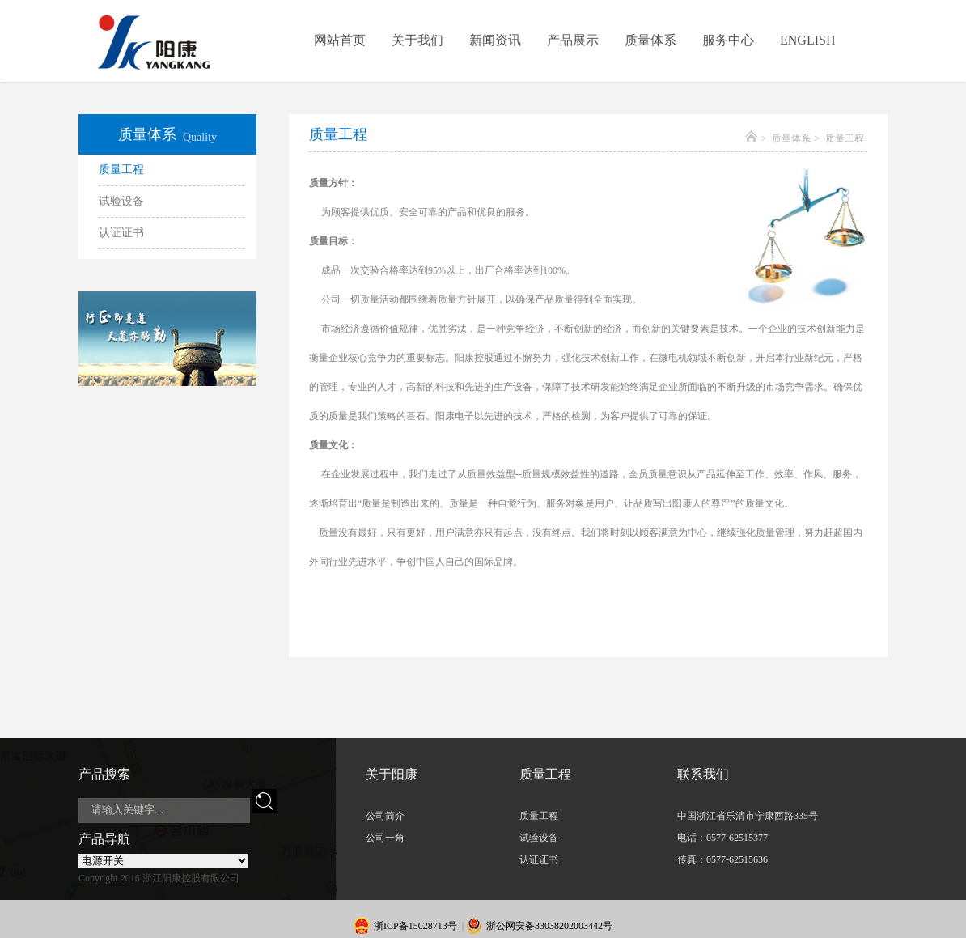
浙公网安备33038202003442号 (549, 926)
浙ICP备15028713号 (415, 926)
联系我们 (703, 774)
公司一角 (385, 837)
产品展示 (573, 40)
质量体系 (650, 40)
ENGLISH (807, 40)
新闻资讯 (495, 40)
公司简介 (385, 815)
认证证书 (121, 233)
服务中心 (728, 40)
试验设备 (121, 201)
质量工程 (121, 169)
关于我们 (417, 40)
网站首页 (340, 40)
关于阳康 (391, 774)
